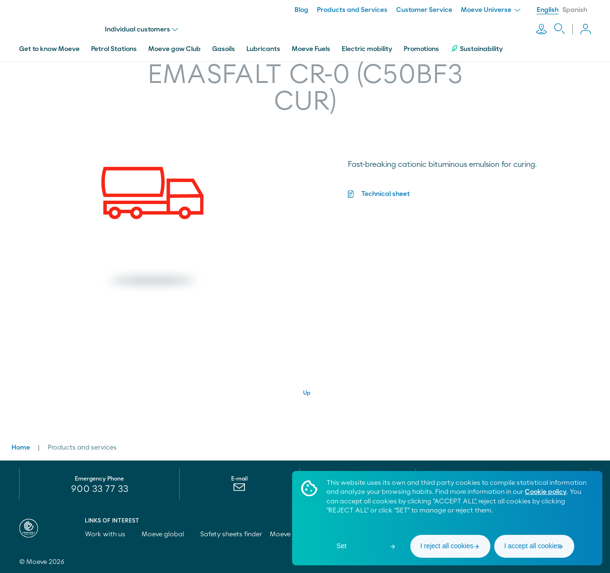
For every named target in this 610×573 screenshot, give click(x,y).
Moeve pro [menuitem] (290, 534)
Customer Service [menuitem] (424, 10)
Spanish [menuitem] (574, 10)
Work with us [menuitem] (109, 534)
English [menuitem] (548, 10)
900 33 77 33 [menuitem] (99, 489)
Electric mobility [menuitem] (367, 49)
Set (341, 546)
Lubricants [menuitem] (263, 49)
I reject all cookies (446, 546)
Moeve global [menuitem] (167, 534)
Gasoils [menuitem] (223, 49)
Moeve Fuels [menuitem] (311, 49)
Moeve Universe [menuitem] (490, 10)
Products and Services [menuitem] (352, 10)
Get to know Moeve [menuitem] (49, 49)
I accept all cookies (532, 546)
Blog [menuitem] (301, 10)
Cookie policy (546, 492)
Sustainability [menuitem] (476, 49)
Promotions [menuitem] (421, 49)
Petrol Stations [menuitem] (114, 49)
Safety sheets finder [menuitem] (231, 534)
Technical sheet (385, 194)
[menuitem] (239, 489)
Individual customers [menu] (141, 29)
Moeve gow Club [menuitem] (174, 49)
